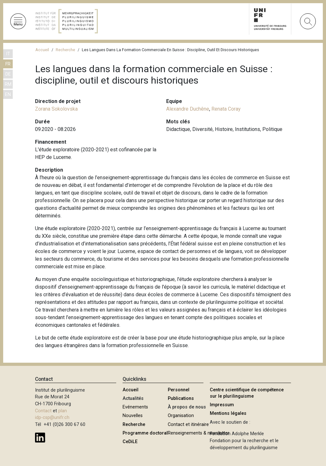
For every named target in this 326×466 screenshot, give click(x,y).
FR (8, 64)
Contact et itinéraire (188, 424)
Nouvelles (133, 415)
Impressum (222, 405)
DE (8, 74)
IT (8, 54)
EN (8, 94)
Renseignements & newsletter (198, 433)
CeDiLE (130, 441)
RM (8, 84)
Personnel (178, 390)
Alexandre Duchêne (187, 109)
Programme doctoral (145, 433)
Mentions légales (228, 413)
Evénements (135, 407)
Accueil (42, 49)
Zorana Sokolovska (56, 109)
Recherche (65, 49)
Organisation (181, 415)
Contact (43, 411)
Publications (181, 398)
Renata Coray (226, 109)
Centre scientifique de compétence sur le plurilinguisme (247, 393)
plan (62, 411)
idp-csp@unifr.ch (52, 417)
